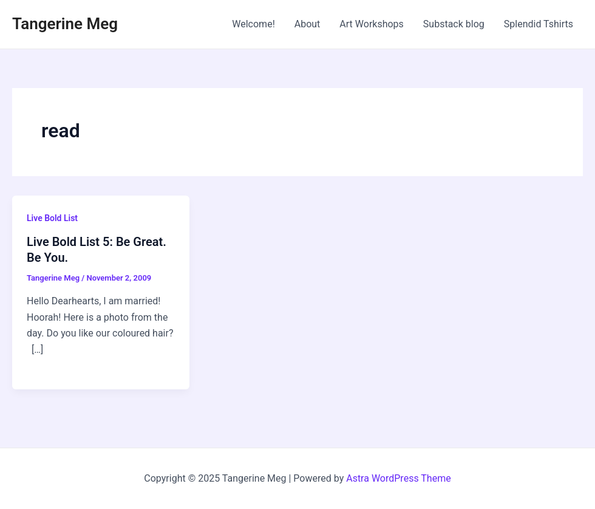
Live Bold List (52, 218)
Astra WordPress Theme (398, 478)
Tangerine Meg (65, 24)
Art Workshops (371, 24)
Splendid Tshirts (538, 24)
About (307, 24)
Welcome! (253, 24)
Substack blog (453, 24)
